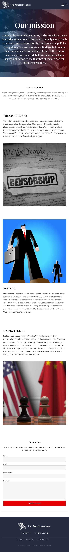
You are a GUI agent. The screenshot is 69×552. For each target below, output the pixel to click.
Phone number (7, 472)
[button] (63, 4)
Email (5, 464)
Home (19, 539)
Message (6, 481)
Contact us (42, 539)
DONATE (29, 539)
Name (5, 456)
